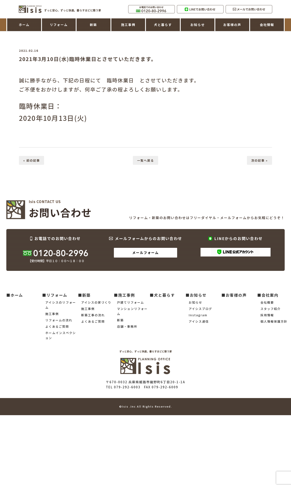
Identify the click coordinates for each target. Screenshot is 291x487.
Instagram (198, 315)
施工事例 (128, 24)
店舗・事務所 (127, 326)
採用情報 (267, 315)
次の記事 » (259, 160)
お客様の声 (232, 24)
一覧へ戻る (145, 160)
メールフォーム (145, 252)
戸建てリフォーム (130, 302)
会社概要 (267, 302)
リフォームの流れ (58, 320)
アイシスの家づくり (96, 302)
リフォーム (59, 24)
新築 (93, 24)
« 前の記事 (31, 160)
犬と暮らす (163, 24)
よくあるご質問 (57, 326)
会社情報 (267, 24)
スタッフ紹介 (270, 309)
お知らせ (197, 24)
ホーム (24, 24)
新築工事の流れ (93, 315)
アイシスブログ (200, 309)
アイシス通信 (199, 321)
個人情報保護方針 (273, 321)
